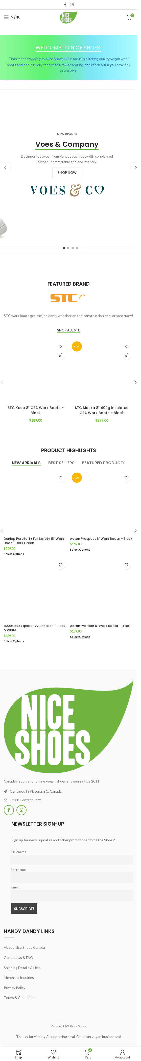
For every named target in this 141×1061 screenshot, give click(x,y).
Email (15, 887)
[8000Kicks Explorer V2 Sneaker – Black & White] (35, 590)
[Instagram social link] (71, 4)
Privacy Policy (14, 987)
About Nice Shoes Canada (24, 947)
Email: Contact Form (25, 800)
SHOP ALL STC (68, 330)
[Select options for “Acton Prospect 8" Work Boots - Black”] (80, 550)
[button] (5, 168)
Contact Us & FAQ (18, 957)
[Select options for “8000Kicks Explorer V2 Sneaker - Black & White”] (14, 641)
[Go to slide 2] (68, 248)
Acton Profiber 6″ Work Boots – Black (100, 626)
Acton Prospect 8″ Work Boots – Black (101, 538)
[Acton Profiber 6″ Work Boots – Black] (102, 590)
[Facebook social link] (65, 4)
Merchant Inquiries (19, 977)
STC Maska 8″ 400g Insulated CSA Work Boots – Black (102, 410)
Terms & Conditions (19, 997)
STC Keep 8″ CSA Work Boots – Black (36, 410)
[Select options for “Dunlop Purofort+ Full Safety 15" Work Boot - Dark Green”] (14, 554)
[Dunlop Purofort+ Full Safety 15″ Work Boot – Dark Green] (35, 503)
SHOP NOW (67, 173)
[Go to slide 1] (64, 248)
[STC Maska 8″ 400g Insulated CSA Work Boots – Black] (102, 371)
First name (18, 852)
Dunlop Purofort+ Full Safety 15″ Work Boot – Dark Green (34, 540)
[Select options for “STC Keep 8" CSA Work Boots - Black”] (60, 355)
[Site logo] (69, 17)
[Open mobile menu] (12, 17)
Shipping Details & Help (22, 967)
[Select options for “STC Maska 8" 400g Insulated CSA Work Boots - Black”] (126, 355)
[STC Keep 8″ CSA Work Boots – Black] (35, 371)
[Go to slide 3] (73, 248)
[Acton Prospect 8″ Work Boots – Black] (102, 503)
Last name (18, 870)
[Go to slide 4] (77, 248)
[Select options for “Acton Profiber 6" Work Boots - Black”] (80, 637)
